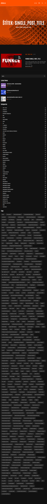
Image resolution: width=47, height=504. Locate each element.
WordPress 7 (23, 439)
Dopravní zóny (31, 243)
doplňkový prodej (9, 243)
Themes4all (10, 384)
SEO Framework (38, 363)
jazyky (37, 295)
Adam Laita (38, 214)
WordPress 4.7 (30, 433)
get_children (29, 271)
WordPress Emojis (29, 444)
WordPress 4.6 (22, 433)
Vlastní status (17, 394)
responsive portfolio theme (33, 352)
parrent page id (30, 326)
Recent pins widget (30, 350)
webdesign (4, 399)
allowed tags (19, 219)
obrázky (23, 321)
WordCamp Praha (36, 426)
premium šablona (40, 342)
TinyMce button (20, 386)
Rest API (38, 358)
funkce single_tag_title (15, 266)
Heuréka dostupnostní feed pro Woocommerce (17, 282)
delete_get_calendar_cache (29, 240)
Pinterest (23, 329)
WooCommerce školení (28, 423)
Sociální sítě (42, 371)
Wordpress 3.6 (4, 431)
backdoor (42, 222)
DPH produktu (4, 245)
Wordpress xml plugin (26, 473)
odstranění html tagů (5, 324)
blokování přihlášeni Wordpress (28, 227)
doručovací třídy (40, 243)
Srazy (24, 169)
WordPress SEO (24, 199)
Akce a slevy (24, 107)
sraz (31, 373)
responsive (24, 352)
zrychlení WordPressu (5, 493)
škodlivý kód (34, 368)
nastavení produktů (40, 313)
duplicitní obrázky (19, 248)
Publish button (40, 347)
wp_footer (4, 478)
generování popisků (18, 269)
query (3, 350)
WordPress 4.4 (14, 433)
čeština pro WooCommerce (13, 232)
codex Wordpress (36, 232)
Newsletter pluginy (34, 318)
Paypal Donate (4, 329)
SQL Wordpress (24, 373)
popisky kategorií (25, 334)
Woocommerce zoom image (18, 426)
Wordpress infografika (28, 449)
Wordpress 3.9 (32, 431)
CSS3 (3, 237)
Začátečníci (24, 206)
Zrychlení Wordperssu (32, 491)
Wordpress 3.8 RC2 (23, 431)
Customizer (4, 240)
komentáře (38, 298)
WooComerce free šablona (6, 405)
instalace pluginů (41, 284)
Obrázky (24, 146)
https (13, 284)
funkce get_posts (5, 266)
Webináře (24, 179)
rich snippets (13, 360)
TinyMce (3, 386)
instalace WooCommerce (20, 287)
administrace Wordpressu (31, 217)
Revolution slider (5, 360)
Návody (24, 140)
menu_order (12, 308)
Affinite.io (3, 3)
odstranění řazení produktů (29, 324)
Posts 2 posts (37, 339)
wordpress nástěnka (39, 452)
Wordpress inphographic (39, 449)
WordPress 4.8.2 (12, 436)
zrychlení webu (11, 491)
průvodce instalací (32, 347)
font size (35, 256)
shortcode (28, 365)
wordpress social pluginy (27, 465)
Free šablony (24, 127)
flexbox (22, 256)
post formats (29, 337)
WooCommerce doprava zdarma (18, 412)
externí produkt (21, 253)
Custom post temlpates (38, 237)
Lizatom (21, 303)
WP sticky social (13, 475)
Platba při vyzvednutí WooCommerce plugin (9, 331)
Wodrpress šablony (24, 402)
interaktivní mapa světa (6, 290)
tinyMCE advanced (11, 386)
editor (26, 248)
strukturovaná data (5, 379)
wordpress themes (14, 470)
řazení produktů (9, 350)
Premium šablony (24, 154)
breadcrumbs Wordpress (19, 230)
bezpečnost (13, 224)
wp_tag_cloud (24, 480)
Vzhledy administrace (31, 397)
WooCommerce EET (40, 412)
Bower (3, 230)
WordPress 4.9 (21, 436)
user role (25, 389)
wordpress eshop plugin (39, 444)
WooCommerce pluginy (24, 187)
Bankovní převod (5, 224)
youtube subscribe (20, 483)
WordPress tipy (24, 201)
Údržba (24, 175)
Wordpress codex (23, 441)
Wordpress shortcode (16, 462)
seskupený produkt (5, 365)
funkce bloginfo (38, 264)
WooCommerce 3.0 (25, 407)
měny (18, 308)
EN (39, 3)
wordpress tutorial (24, 470)
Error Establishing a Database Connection (15, 251)
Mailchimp (4, 305)
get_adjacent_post (5, 271)
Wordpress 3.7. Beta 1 (13, 431)
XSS (42, 480)
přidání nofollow (22, 345)
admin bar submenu (12, 217)
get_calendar (21, 271)
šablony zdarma (4, 363)
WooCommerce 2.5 (36, 405)
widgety (36, 399)
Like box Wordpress (5, 303)
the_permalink (18, 381)
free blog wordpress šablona (18, 258)
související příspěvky (5, 373)
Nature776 (24, 316)
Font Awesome (28, 256)
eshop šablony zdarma (28, 251)
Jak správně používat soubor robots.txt (14, 97)
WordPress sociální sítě (39, 465)
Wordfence (25, 428)
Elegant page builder (33, 248)
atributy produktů (11, 222)
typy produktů (4, 389)
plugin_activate (4, 334)
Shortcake (21, 365)
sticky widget (12, 376)
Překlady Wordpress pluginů (24, 152)
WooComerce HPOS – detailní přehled (14, 83)
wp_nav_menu (37, 478)
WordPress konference (6, 452)
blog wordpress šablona (11, 227)
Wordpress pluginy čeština (6, 457)
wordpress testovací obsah (36, 467)
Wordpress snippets (5, 465)
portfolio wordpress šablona (7, 337)
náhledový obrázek (39, 311)
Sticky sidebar (4, 376)
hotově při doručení (5, 284)
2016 (3, 214)
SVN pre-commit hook (15, 379)
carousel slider (34, 230)
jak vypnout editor (40, 292)
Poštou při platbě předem (27, 339)
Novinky (24, 144)
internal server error (16, 290)
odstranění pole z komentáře (17, 324)
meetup (42, 305)
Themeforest (33, 381)
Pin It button (17, 329)
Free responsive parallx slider (31, 258)
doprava (16, 243)
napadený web (4, 313)
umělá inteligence (13, 389)
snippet (22, 371)
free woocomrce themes (6, 264)
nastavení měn (21, 313)
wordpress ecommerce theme (7, 444)
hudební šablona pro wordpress (22, 284)
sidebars (41, 365)
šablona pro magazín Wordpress (33, 360)
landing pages (36, 300)
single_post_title (5, 368)
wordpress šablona (41, 457)
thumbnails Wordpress (40, 384)
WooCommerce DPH (30, 412)
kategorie (13, 298)
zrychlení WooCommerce (21, 491)
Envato (3, 251)
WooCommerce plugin (16, 420)
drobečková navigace (27, 245)
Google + (23, 277)
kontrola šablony (14, 300)
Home (17, 27)
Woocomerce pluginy (17, 405)
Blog (24, 115)
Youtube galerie (11, 483)
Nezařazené (24, 142)
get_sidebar (28, 274)
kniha (24, 298)
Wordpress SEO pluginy (6, 462)
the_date (3, 381)
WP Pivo (35, 473)
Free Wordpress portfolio (17, 264)
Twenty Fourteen (34, 386)
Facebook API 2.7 (30, 253)
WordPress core (31, 441)
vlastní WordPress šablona (39, 394)
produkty (3, 347)
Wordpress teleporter (14, 467)
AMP (32, 219)
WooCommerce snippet (39, 423)
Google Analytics (31, 277)
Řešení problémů (24, 158)
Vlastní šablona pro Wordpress (7, 394)
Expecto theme (4, 253)
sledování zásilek (5, 371)
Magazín (24, 138)
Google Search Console (25, 279)
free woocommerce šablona (36, 261)
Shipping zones (14, 365)
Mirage (40, 308)
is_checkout (4, 292)
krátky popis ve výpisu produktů (25, 300)
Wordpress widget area (6, 473)
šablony (43, 360)
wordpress (41, 428)
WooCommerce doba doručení (31, 410)
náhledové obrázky (30, 311)
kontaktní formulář (5, 300)
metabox (23, 308)
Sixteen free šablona (14, 368)
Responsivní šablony (24, 160)
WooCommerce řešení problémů (24, 189)
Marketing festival (27, 305)
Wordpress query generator (18, 457)
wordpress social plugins (16, 465)
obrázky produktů (31, 321)
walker (39, 397)
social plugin (35, 371)
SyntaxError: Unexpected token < (27, 379)
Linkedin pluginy (14, 303)
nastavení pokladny (30, 313)
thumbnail (24, 384)
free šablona (19, 261)
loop (37, 303)
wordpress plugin (22, 454)
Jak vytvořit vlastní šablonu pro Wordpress (24, 131)
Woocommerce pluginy (27, 420)
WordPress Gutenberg (17, 449)
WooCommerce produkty (38, 420)
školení (40, 368)
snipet (17, 371)
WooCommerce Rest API (6, 423)
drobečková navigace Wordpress (7, 248)
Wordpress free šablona (38, 446)
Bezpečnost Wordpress (22, 224)
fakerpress (4, 256)
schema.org (19, 363)
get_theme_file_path (6, 277)
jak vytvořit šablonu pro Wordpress (17, 295)
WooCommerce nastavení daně (29, 418)
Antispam (3, 222)
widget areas (16, 399)
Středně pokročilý (24, 171)
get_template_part (36, 274)
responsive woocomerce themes (7, 355)
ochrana (38, 321)
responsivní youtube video (20, 358)
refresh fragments (40, 350)
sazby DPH (12, 363)
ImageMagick (32, 284)
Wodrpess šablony (14, 402)
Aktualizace (24, 109)
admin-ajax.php (21, 217)
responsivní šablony (31, 355)
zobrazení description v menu (37, 488)
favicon (16, 256)
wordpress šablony (17, 459)
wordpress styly (4, 467)
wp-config (32, 480)
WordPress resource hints (30, 457)
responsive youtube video (20, 355)
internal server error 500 (27, 290)
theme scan (26, 381)
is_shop (17, 292)
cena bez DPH (42, 230)
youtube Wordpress (29, 483)
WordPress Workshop (16, 473)
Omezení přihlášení (40, 324)
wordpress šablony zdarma (28, 459)
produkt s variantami (37, 345)
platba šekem (22, 331)
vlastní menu (41, 392)
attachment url (19, 222)
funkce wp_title (4, 269)
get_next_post (4, 274)
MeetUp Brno (4, 308)
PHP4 (11, 329)
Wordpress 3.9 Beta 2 (5, 433)
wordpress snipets (26, 462)
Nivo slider (12, 321)
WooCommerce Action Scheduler (17, 410)
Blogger (19, 227)
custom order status (27, 237)
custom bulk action (10, 237)
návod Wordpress (41, 316)
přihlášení (29, 345)
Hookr (29, 282)
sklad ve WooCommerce (25, 368)
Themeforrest (40, 381)
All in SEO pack (11, 219)
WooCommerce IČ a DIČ (6, 418)
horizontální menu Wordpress (38, 282)
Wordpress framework (27, 446)
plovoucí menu (29, 331)
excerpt (36, 251)
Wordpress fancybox (17, 446)
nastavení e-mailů (13, 313)
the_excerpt (10, 381)
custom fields (19, 237)
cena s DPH (4, 232)
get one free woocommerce (36, 269)
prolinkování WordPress (22, 347)
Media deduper (35, 305)
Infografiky (24, 129)
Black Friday (43, 224)
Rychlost (24, 162)
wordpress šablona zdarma (6, 459)
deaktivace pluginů (12, 240)
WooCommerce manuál (24, 185)
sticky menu (37, 373)
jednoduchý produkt (5, 298)
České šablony (24, 119)
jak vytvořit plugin (5, 295)
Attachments (24, 111)
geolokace (27, 269)
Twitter (41, 386)
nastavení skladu (5, 316)
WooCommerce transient (6, 426)
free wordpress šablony (29, 264)
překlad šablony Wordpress (18, 342)
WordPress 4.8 (4, 436)
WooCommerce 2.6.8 (15, 407)
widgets (30, 399)
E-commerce (24, 125)
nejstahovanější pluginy (24, 318)
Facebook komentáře (39, 253)
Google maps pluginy (5, 279)
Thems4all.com (17, 384)
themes (3, 384)
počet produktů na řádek (15, 334)
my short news (21, 311)
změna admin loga (26, 488)
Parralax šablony (22, 326)
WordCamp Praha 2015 (16, 428)
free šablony (26, 261)
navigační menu (32, 316)
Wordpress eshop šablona (6, 446)
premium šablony (5, 345)
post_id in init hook (5, 339)
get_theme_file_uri (16, 277)
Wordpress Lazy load (16, 452)
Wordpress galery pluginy (6, 449)
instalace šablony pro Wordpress (7, 287)
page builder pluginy (12, 326)
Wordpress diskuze (40, 441)
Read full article (28, 66)
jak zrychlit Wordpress (29, 295)
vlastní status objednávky (27, 394)
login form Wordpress (29, 303)
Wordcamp (28, 426)
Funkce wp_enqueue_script (35, 266)
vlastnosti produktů (5, 397)
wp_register (17, 480)
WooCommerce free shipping (20, 415)
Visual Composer (13, 392)
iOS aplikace (36, 290)
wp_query (10, 480)
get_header (36, 271)
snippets (27, 371)
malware (10, 305)
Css (24, 123)
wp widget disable (35, 475)
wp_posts (4, 480)
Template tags (30, 54)
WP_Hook (16, 478)
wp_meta (30, 478)
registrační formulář (15, 352)
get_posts (12, 274)
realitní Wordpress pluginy (19, 350)
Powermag (4, 342)
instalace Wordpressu (31, 287)
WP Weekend (27, 475)
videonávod (40, 389)
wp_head (10, 478)
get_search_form (20, 274)
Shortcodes (24, 166)
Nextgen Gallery (5, 321)
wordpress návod (5, 454)
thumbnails (31, 384)
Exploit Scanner (13, 253)
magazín (42, 303)
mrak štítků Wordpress (6, 311)
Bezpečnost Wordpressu (24, 113)
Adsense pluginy (41, 217)
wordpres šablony (33, 428)
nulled (18, 321)
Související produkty (15, 373)
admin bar (3, 217)
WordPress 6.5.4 (29, 436)
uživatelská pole (32, 389)
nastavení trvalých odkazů (15, 316)
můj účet (14, 311)
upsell (20, 389)
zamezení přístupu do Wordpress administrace (10, 486)
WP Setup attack (5, 475)
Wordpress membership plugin (28, 452)
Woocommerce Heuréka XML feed (33, 415)
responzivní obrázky (31, 358)
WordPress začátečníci (24, 203)
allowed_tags (26, 219)
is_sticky (23, 292)
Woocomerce (40, 402)
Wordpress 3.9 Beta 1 (41, 431)
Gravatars (34, 279)
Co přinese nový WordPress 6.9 (13, 90)
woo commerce (32, 402)
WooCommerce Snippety (24, 191)
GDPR (11, 269)
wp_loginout (23, 478)
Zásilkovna (32, 486)
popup (32, 334)
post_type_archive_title (16, 339)
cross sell (29, 235)
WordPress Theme (5, 470)
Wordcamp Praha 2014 (6, 428)
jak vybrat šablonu (31, 292)
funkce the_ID (24, 266)
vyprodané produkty (15, 397)
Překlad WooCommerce (30, 342)
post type (35, 337)
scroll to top (26, 363)
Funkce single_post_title (33, 59)
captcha (27, 230)
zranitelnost (4, 491)
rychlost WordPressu (21, 360)
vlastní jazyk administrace (31, 392)
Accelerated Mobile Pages (28, 214)
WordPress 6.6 (37, 436)
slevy (12, 371)
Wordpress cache (5, 441)
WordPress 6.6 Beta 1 (5, 439)
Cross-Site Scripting (37, 235)
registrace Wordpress (5, 352)
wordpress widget (33, 470)
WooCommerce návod (6, 420)
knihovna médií (30, 298)
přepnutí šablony (14, 345)
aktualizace (4, 219)
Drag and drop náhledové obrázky (15, 245)
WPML (24, 204)
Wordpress (24, 193)
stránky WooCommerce (26, 376)
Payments (37, 326)
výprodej (23, 397)
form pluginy (42, 256)
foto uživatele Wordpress (6, 258)
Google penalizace (15, 279)
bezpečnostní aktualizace (33, 224)
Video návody (24, 177)
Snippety (24, 168)
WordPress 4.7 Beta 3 (39, 433)
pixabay (29, 329)
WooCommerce (26, 405)
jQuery (24, 133)
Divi (2, 243)
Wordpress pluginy (24, 195)
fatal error (10, 256)
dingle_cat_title (39, 240)
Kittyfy (19, 298)
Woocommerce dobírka (6, 412)
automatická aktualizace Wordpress (31, 222)
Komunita (24, 134)
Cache (24, 117)
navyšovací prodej (5, 318)
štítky (18, 376)
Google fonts (39, 277)
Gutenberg (4, 282)
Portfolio (24, 148)
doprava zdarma (23, 243)
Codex (26, 54)
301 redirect (9, 214)
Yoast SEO (4, 483)
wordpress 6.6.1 (15, 439)
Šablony (24, 164)
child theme (23, 232)
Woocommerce (24, 181)
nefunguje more (14, 318)
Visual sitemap (21, 392)
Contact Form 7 (4, 235)
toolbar (27, 386)
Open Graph (4, 326)
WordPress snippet (36, 462)
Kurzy (24, 136)
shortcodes (35, 365)
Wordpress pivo (13, 454)
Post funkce (24, 150)
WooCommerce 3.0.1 (34, 407)
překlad (10, 342)
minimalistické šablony (31, 308)
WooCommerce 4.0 (5, 410)
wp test (20, 475)
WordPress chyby (14, 441)
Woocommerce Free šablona (7, 415)
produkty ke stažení (11, 347)
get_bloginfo (14, 271)
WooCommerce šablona (17, 423)
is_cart (42, 290)
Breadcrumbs (9, 230)
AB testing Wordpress (17, 214)
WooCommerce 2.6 (5, 407)
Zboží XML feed (17, 488)
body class (39, 227)
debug (20, 240)
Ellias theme (42, 248)
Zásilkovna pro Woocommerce (7, 488)
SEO (32, 363)
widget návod (24, 399)
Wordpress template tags (25, 467)
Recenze (24, 156)
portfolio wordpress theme (19, 337)
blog (3, 227)
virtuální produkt (5, 392)
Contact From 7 (12, 235)
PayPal (43, 326)
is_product (11, 292)
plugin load (37, 331)
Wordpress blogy (40, 439)
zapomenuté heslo (24, 486)
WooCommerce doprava (24, 183)
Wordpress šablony (24, 197)
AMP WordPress (39, 219)
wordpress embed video (19, 444)
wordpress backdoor (31, 439)
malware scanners (18, 305)
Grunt (40, 279)
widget (10, 399)
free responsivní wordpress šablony (8, 261)
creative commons (22, 235)
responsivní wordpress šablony (7, 358)
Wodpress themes (5, 402)
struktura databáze (36, 376)
